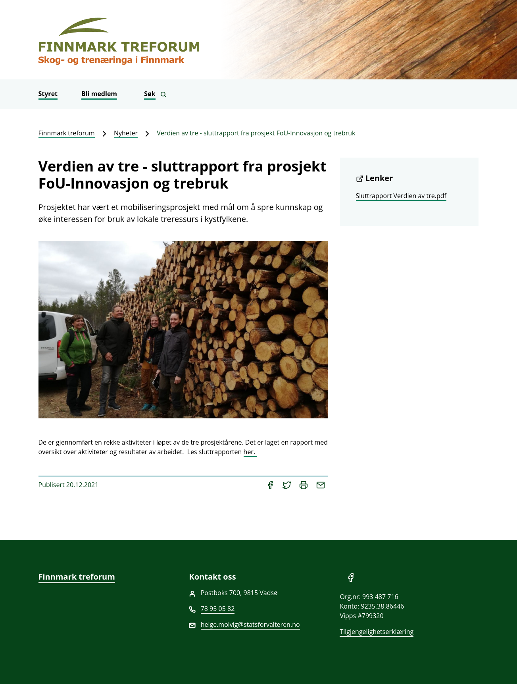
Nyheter (126, 133)
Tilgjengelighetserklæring (376, 631)
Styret (48, 93)
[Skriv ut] (304, 484)
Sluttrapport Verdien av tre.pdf (401, 195)
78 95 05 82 (218, 608)
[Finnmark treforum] (258, 39)
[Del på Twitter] (287, 484)
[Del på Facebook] (271, 484)
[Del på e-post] (320, 484)
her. (250, 451)
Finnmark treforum (66, 133)
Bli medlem (99, 93)
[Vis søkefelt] (155, 94)
